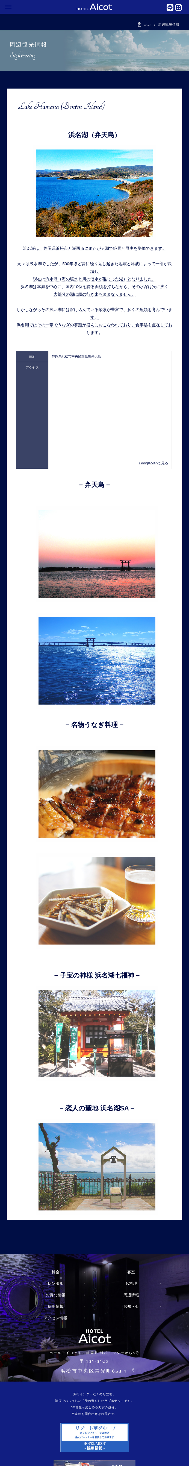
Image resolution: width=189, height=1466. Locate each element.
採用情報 (56, 1306)
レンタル (56, 1283)
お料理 (131, 1283)
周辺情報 (131, 1295)
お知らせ (131, 1306)
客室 (131, 1272)
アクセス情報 (55, 1318)
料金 (56, 1272)
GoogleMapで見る (154, 463)
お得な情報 (56, 1295)
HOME (145, 25)
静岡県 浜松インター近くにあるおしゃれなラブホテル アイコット (94, 7)
